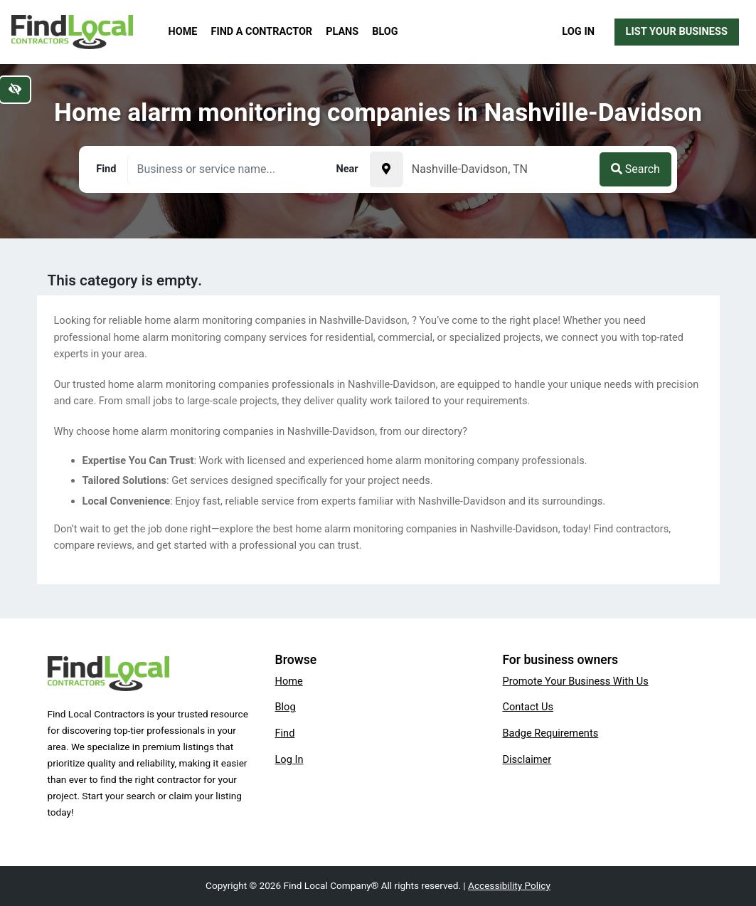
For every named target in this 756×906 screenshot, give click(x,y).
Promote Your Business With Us (575, 681)
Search (635, 169)
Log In (578, 31)
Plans (342, 32)
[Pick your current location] (386, 169)
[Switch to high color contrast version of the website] (15, 89)
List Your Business (677, 31)
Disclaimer (526, 759)
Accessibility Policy (509, 885)
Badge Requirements (550, 733)
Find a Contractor (261, 32)
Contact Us (527, 706)
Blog (385, 32)
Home (183, 32)
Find (284, 733)
